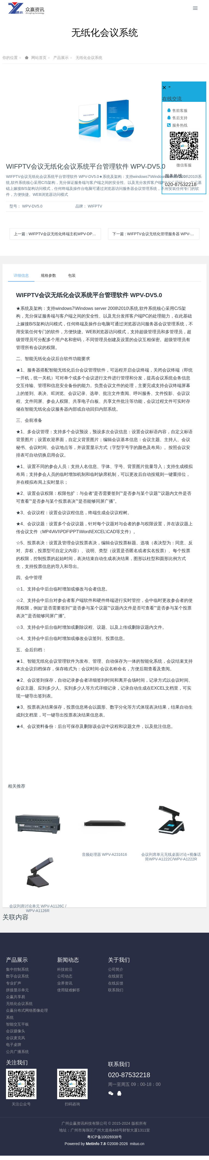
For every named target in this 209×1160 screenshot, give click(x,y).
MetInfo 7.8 (96, 1144)
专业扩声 (13, 983)
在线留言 (115, 976)
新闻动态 (68, 960)
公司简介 (115, 969)
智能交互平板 (17, 1024)
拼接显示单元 (17, 990)
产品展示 (61, 57)
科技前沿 (64, 969)
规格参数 (48, 275)
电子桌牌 (13, 1044)
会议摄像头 (15, 1031)
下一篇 (155, 234)
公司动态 (64, 976)
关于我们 (119, 960)
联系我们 (115, 990)
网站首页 (39, 57)
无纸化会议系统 (89, 57)
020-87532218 (129, 1075)
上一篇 (57, 234)
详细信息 (21, 275)
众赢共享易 (15, 997)
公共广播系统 (17, 1051)
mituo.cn (137, 1144)
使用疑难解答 (68, 990)
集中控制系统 (17, 969)
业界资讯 (64, 983)
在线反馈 (115, 983)
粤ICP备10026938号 (104, 1137)
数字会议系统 (17, 976)
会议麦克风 (15, 1038)
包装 (72, 275)
